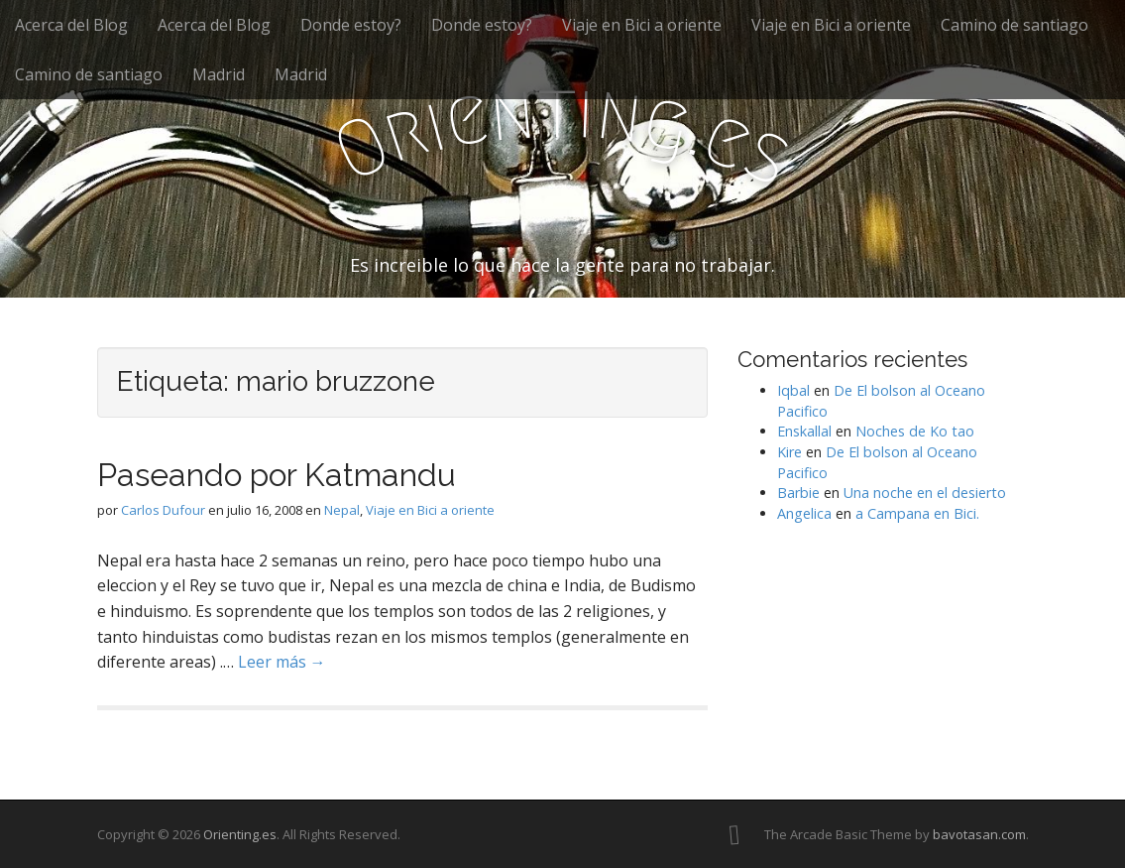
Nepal (342, 510)
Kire (789, 451)
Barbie (798, 492)
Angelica (804, 513)
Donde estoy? (350, 25)
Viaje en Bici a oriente (642, 25)
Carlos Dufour (163, 510)
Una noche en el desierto (925, 492)
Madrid (218, 74)
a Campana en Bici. (917, 513)
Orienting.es (240, 834)
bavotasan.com (979, 834)
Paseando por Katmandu (276, 474)
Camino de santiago (1014, 25)
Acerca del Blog (71, 25)
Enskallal (804, 431)
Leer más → (282, 662)
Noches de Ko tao (914, 431)
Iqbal (793, 390)
